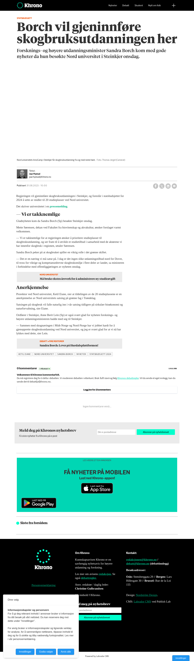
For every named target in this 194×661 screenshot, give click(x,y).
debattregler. (89, 578)
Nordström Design (146, 595)
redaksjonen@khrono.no (141, 559)
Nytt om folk (154, 6)
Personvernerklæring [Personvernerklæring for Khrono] (43, 585)
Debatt (125, 6)
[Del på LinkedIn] (168, 186)
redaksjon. (105, 574)
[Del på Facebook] (155, 186)
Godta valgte (46, 651)
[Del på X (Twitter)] (161, 186)
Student (139, 6)
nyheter (81, 354)
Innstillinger (181, 658)
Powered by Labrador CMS (97, 656)
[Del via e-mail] (174, 186)
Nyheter (113, 6)
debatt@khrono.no (137, 563)
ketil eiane (24, 354)
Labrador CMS (142, 601)
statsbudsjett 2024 (100, 354)
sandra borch (65, 354)
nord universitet (44, 354)
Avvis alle (66, 651)
